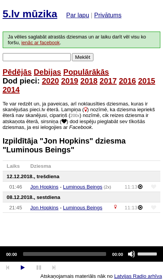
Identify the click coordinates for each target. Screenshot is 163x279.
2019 (69, 81)
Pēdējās (17, 72)
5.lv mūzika (30, 14)
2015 (146, 81)
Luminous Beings (82, 187)
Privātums (107, 15)
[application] (81, 254)
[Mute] (131, 254)
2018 (89, 81)
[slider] (64, 254)
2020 (50, 81)
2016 (127, 81)
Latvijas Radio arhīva (138, 276)
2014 (11, 89)
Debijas (47, 72)
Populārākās (86, 72)
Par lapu (77, 15)
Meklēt (82, 57)
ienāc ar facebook (40, 42)
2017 (108, 81)
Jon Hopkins (44, 187)
